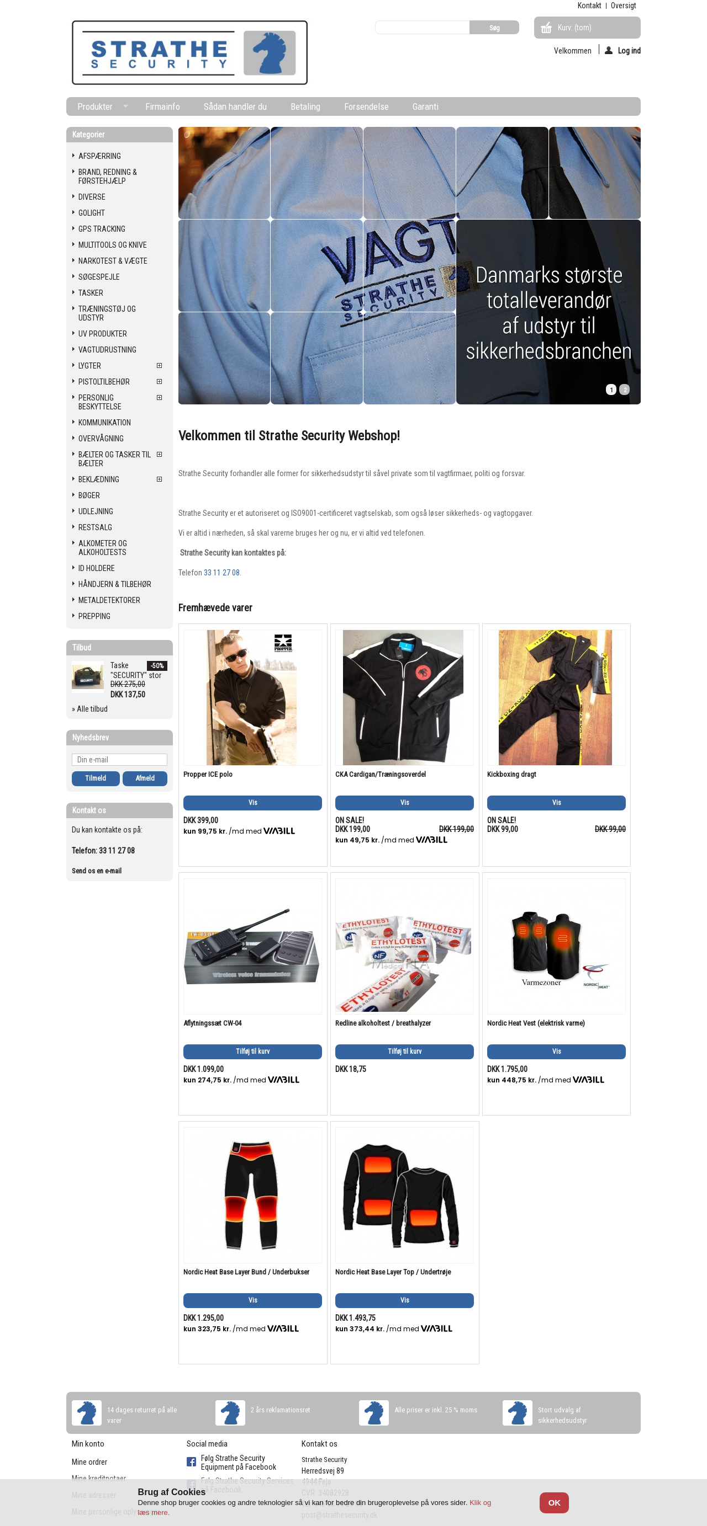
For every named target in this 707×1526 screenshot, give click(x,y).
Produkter (97, 108)
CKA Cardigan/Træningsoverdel (380, 774)
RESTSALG (95, 527)
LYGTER (89, 365)
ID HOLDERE (96, 568)
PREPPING (94, 616)
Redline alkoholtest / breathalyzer (383, 1023)
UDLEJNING (95, 511)
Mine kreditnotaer (99, 1478)
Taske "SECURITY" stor (135, 670)
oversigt (623, 5)
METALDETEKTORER (109, 600)
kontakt (590, 5)
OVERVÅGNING (101, 438)
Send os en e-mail (97, 871)
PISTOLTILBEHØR (104, 381)
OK (554, 1502)
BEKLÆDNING (98, 479)
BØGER (89, 495)
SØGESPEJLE (99, 277)
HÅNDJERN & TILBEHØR (114, 584)
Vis (253, 803)
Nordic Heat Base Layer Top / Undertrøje (393, 1272)
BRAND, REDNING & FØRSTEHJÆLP (107, 176)
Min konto (88, 1444)
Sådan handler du (235, 106)
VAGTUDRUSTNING (107, 349)
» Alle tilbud (90, 709)
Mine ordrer (89, 1462)
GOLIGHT (91, 213)
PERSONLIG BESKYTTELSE (100, 402)
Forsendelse (366, 106)
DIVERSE (91, 197)
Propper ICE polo (208, 774)
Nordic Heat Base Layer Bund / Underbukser (246, 1272)
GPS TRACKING (101, 229)
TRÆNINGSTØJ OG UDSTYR (107, 313)
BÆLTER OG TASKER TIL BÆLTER (114, 459)
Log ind (623, 50)
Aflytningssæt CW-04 (212, 1023)
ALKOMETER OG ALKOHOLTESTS (102, 548)
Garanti (426, 106)
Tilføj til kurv (253, 1051)
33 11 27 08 (222, 572)
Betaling (305, 106)
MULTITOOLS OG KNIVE (112, 245)
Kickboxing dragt (511, 774)
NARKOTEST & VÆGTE (112, 261)
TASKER (90, 293)
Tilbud (81, 647)
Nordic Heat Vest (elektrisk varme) (536, 1023)
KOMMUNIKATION (104, 422)
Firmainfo (162, 106)
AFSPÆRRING (99, 156)
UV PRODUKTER (102, 333)
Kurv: (575, 27)
